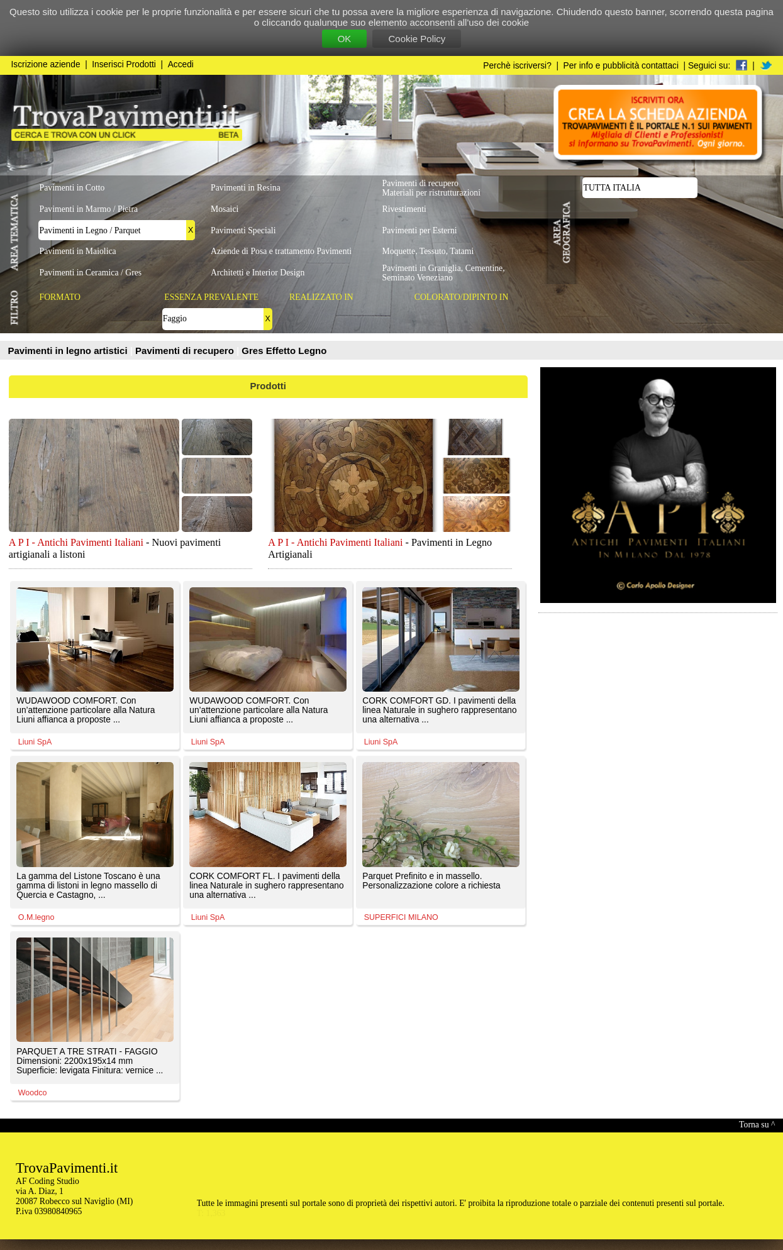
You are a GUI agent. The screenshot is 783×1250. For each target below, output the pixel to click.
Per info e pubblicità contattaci (621, 65)
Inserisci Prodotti (124, 64)
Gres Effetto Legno (284, 350)
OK (345, 38)
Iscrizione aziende (46, 64)
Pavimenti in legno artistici (69, 350)
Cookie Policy (416, 38)
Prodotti (268, 385)
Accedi (181, 64)
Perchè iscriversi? (517, 65)
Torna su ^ (757, 1124)
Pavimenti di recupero (185, 350)
